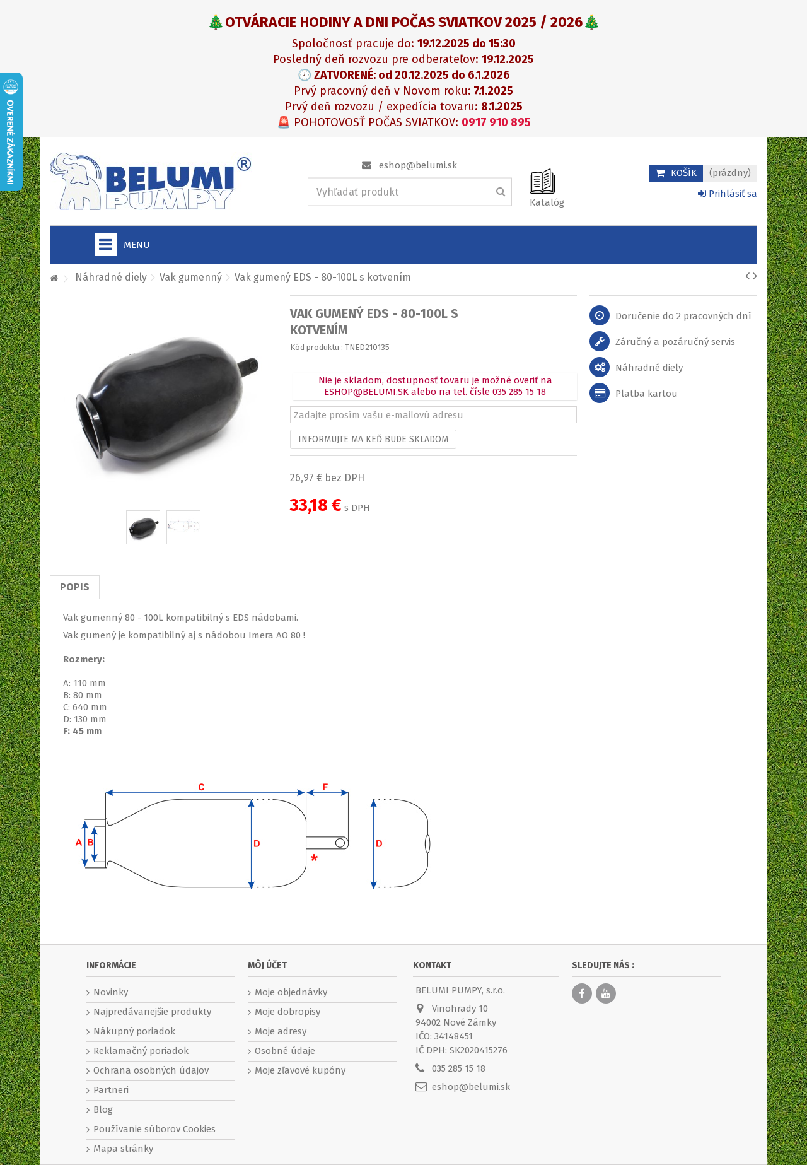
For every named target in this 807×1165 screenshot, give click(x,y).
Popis (75, 587)
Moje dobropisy (287, 1011)
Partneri (111, 1090)
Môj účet (267, 965)
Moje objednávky (291, 992)
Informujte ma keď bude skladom (373, 439)
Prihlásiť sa (727, 193)
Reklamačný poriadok (141, 1051)
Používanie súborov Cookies (154, 1129)
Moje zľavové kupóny (300, 1070)
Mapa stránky (123, 1148)
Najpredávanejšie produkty (152, 1011)
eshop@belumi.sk (418, 165)
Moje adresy (280, 1031)
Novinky (110, 992)
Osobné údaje (285, 1051)
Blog (103, 1109)
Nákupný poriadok (134, 1031)
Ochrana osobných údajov (151, 1070)
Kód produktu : (316, 347)
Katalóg (547, 202)
